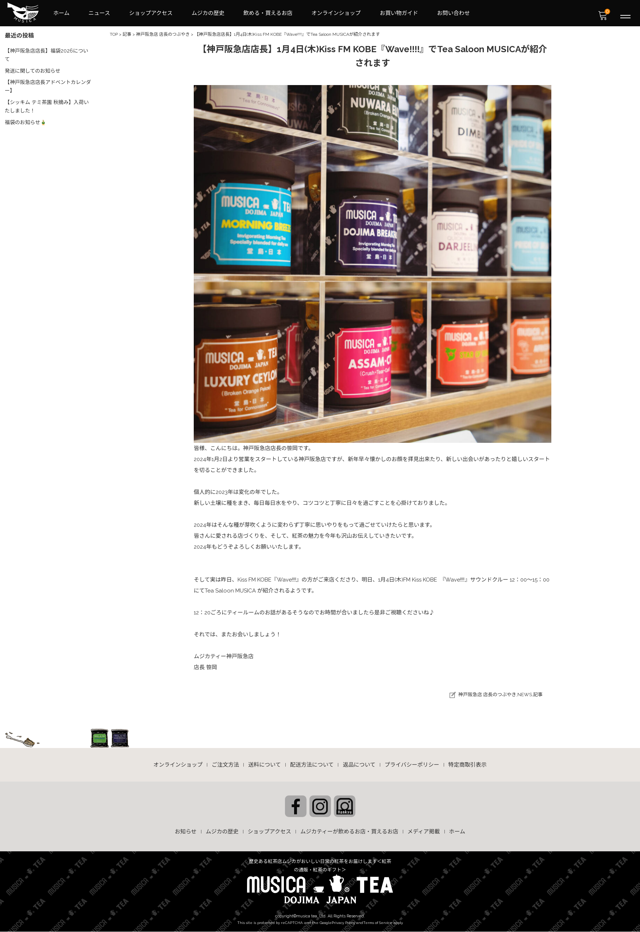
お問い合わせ (453, 13)
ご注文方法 (225, 765)
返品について (359, 765)
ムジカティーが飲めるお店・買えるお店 (349, 832)
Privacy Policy (343, 922)
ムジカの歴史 (208, 13)
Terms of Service (377, 922)
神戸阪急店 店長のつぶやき (487, 695)
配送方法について (312, 765)
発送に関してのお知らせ (33, 69)
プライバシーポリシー (412, 765)
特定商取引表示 (467, 765)
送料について (264, 765)
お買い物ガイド (399, 13)
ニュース (99, 13)
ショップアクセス (151, 13)
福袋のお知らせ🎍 (26, 118)
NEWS (524, 695)
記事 (538, 695)
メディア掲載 (424, 832)
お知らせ (186, 832)
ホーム (61, 13)
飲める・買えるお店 (268, 13)
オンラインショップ (336, 13)
